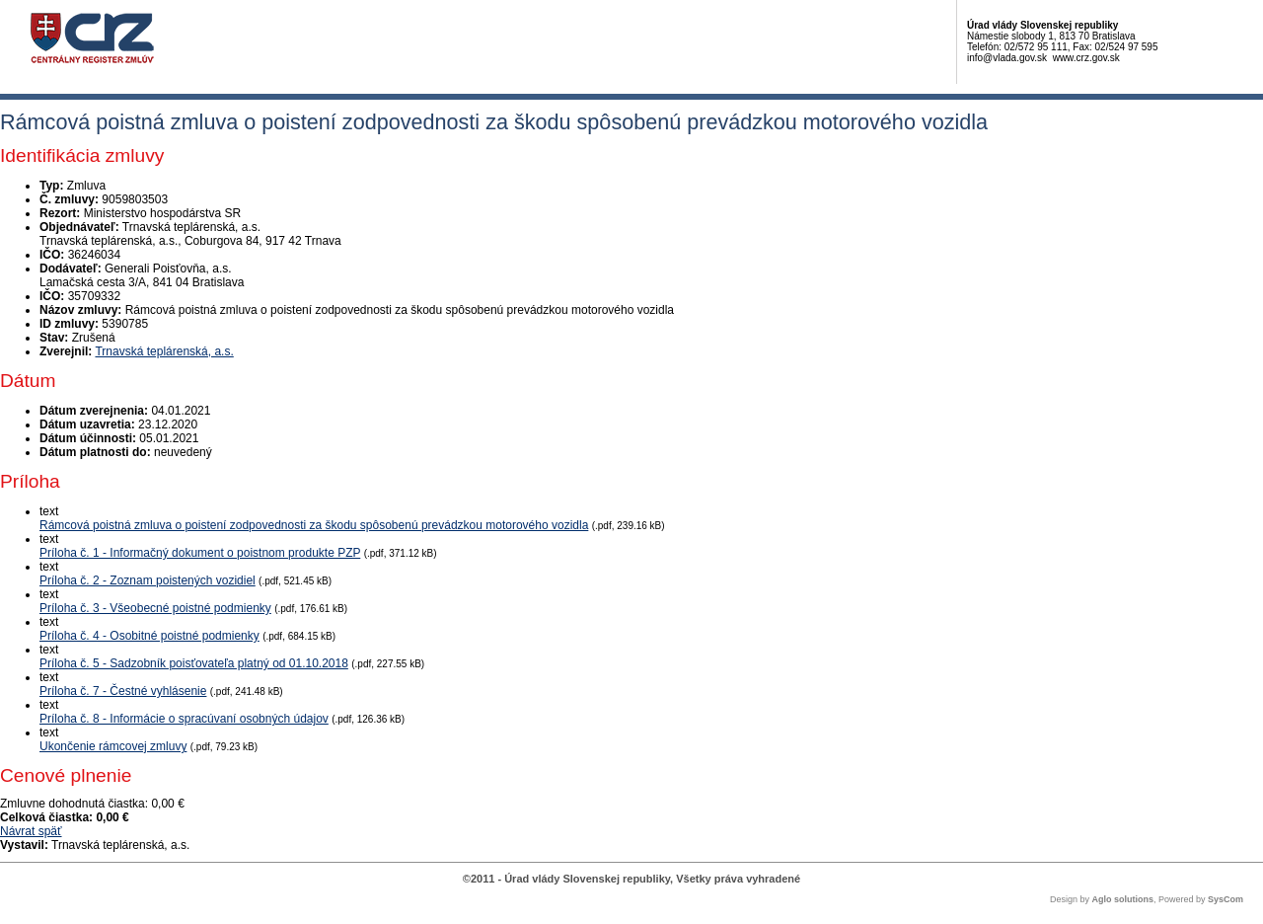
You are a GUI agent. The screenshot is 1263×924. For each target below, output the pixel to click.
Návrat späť (31, 831)
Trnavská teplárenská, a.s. (164, 351)
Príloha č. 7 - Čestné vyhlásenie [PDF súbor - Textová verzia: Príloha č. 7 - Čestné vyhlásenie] (122, 691)
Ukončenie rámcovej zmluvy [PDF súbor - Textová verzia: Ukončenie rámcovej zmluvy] (112, 746)
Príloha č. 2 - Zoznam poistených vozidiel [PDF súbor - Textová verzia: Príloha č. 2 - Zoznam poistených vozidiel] (147, 580)
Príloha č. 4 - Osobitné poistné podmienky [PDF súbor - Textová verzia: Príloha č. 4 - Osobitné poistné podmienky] (149, 636)
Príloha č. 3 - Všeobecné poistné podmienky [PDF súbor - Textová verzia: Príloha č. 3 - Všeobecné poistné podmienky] (155, 608)
